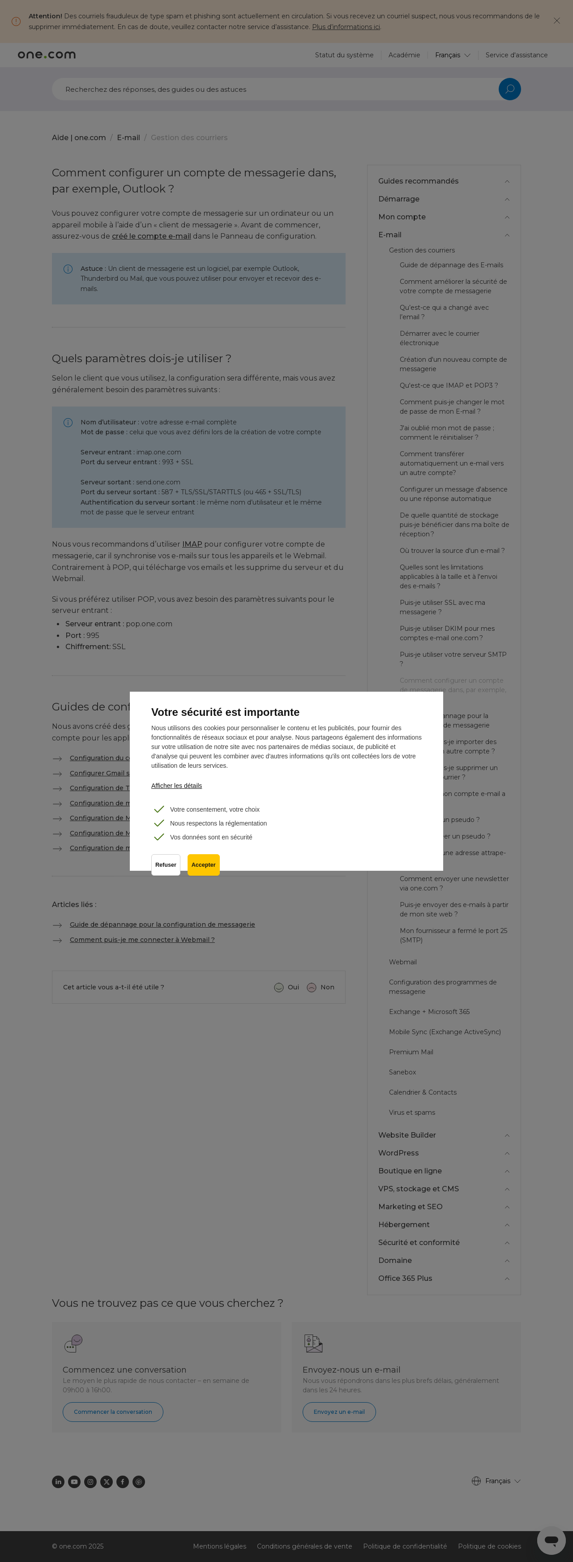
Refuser (165, 865)
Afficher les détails (176, 785)
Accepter (204, 865)
